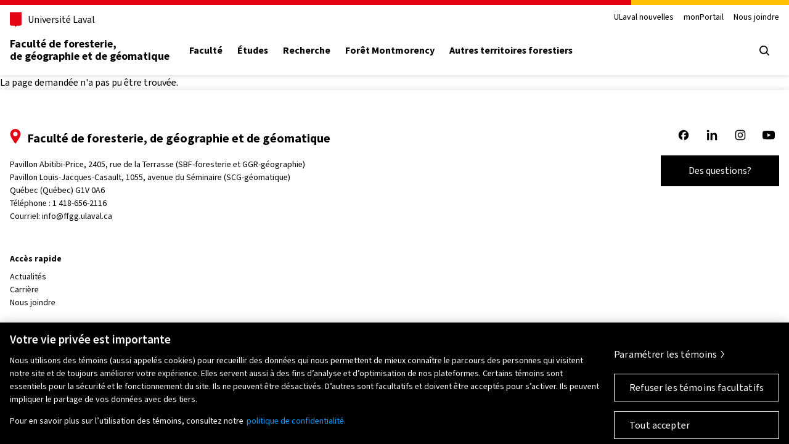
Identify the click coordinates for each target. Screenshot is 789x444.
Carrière (24, 289)
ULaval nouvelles (644, 17)
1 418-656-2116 (79, 203)
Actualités (28, 276)
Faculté (206, 50)
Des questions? (720, 170)
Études (252, 50)
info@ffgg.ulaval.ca (77, 216)
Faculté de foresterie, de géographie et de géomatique (90, 50)
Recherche (306, 50)
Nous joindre (756, 17)
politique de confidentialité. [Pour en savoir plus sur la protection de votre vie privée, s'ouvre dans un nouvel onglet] (296, 426)
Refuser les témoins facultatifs (696, 392)
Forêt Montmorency (390, 50)
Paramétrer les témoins (665, 359)
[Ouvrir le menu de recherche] (764, 50)
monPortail (704, 17)
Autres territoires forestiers (511, 50)
